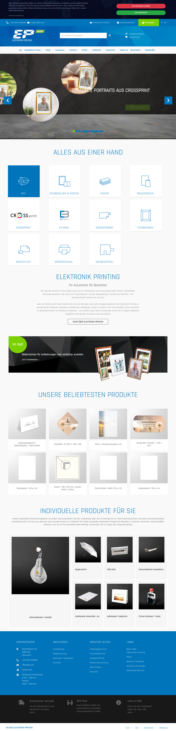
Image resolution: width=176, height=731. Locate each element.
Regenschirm (81, 569)
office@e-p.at (28, 664)
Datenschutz (149, 728)
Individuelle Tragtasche (117, 616)
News (129, 657)
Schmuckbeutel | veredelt (40, 617)
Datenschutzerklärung (16, 16)
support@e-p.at (37, 22)
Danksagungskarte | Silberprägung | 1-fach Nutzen (27, 444)
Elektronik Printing (99, 22)
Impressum (163, 728)
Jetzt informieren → (31, 359)
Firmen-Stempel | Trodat (149, 616)
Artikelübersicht (98, 653)
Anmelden (149, 22)
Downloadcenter (125, 22)
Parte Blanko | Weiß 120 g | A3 (108, 488)
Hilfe (128, 728)
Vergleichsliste (97, 658)
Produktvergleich (134, 33)
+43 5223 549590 (18, 22)
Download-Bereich (135, 670)
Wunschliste (132, 37)
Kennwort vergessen (63, 658)
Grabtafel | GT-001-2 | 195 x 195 (67, 444)
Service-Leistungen (136, 666)
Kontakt (57, 662)
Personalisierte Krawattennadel (153, 569)
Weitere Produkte (135, 661)
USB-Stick (111, 569)
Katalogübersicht (98, 649)
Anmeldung (58, 649)
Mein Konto (95, 667)
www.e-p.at (27, 669)
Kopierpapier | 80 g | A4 (149, 488)
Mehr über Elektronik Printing (88, 321)
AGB (136, 728)
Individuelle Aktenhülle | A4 (87, 616)
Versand (94, 671)
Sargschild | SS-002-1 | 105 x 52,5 (149, 444)
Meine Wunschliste (99, 662)
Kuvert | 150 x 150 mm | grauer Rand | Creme (67, 488)
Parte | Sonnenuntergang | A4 (108, 444)
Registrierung (60, 653)
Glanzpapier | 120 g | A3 (27, 488)
